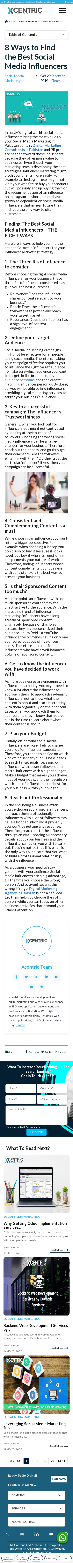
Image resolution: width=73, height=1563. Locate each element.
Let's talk (36, 1132)
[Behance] (57, 977)
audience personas (20, 380)
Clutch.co (10, 2)
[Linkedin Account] (36, 1534)
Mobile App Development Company (43, 2)
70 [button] (52, 1460)
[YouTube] (31, 987)
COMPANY (18, 1495)
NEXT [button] (61, 1460)
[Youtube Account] (51, 1534)
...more (20, 1025)
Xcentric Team (58, 78)
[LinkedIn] (47, 977)
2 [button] (32, 1460)
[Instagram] (36, 977)
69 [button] (45, 1460)
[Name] (62, 1539)
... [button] (38, 1460)
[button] (62, 10)
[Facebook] (16, 977)
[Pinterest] (42, 987)
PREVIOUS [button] (14, 1460)
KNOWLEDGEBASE (23, 1521)
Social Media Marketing (22, 1216)
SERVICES (18, 1508)
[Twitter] (26, 977)
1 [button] (26, 1460)
